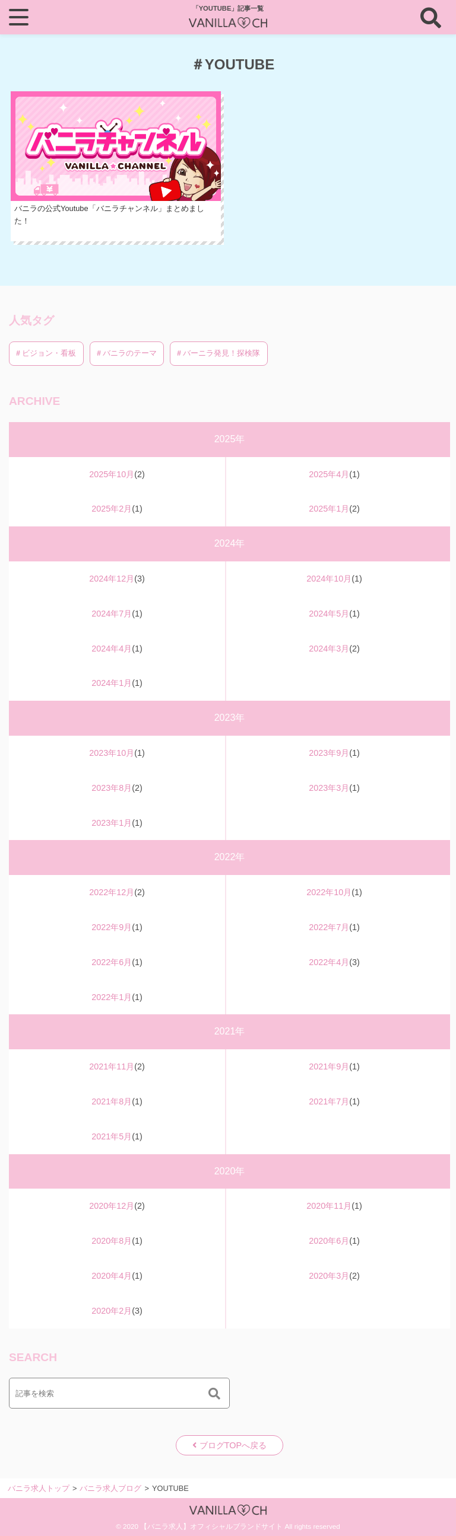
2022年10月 (329, 892)
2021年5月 (111, 1136)
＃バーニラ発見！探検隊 (218, 353)
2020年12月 (111, 1206)
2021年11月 (111, 1066)
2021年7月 (329, 1101)
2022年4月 (329, 962)
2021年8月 (111, 1101)
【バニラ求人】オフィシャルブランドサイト (211, 1526)
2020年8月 (111, 1241)
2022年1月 (111, 997)
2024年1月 (111, 683)
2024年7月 (111, 613)
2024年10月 (329, 578)
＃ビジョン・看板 (46, 353)
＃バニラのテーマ (127, 353)
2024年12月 (111, 578)
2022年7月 (329, 927)
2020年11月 (329, 1206)
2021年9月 (329, 1066)
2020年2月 (111, 1310)
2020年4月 (111, 1275)
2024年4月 (111, 648)
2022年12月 (111, 892)
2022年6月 (111, 962)
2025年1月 (329, 508)
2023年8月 (111, 788)
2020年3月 (329, 1275)
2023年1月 (111, 823)
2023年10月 (111, 753)
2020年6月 (329, 1241)
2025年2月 (111, 508)
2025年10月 (111, 474)
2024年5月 (329, 613)
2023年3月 (329, 788)
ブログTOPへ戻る (233, 1445)
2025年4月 (329, 474)
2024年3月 (329, 648)
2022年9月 (111, 927)
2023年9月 (329, 753)
